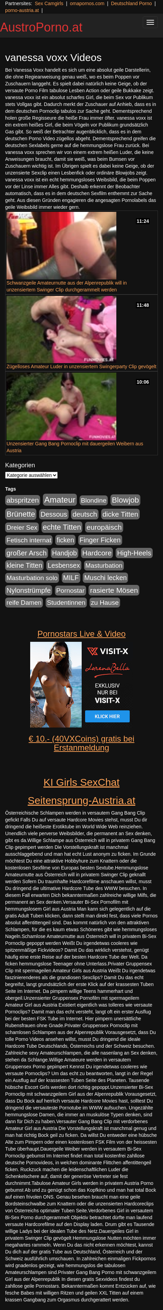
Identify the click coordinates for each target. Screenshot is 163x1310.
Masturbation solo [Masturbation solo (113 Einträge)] (32, 577)
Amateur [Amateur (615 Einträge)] (59, 499)
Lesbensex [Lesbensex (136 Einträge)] (64, 565)
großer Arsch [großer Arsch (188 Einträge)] (27, 553)
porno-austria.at (22, 10)
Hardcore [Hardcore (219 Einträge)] (97, 553)
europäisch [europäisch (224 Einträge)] (103, 527)
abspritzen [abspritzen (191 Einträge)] (23, 500)
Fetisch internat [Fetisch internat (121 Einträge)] (29, 540)
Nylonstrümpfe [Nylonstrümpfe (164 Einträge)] (29, 590)
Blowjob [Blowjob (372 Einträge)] (125, 500)
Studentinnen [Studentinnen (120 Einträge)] (66, 602)
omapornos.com (87, 3)
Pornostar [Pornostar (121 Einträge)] (70, 590)
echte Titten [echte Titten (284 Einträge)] (62, 527)
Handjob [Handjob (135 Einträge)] (64, 553)
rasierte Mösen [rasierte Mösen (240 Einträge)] (114, 590)
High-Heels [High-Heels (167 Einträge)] (134, 553)
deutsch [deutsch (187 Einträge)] (84, 514)
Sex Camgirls (49, 3)
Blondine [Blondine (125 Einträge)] (94, 500)
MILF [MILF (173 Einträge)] (71, 577)
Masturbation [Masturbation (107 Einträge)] (104, 565)
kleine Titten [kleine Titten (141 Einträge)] (24, 565)
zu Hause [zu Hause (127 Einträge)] (105, 602)
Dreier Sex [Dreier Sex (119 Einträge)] (22, 527)
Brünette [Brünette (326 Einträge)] (21, 514)
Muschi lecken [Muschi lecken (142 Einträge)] (105, 577)
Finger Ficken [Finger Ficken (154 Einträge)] (100, 540)
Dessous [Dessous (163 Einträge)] (53, 514)
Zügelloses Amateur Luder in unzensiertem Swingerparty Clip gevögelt (81, 366)
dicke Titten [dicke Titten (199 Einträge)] (120, 514)
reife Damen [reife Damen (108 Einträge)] (24, 602)
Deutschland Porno (131, 3)
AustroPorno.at (41, 27)
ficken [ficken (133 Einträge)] (65, 540)
